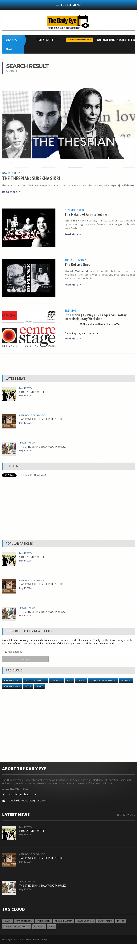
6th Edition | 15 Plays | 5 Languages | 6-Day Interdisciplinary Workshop (96, 317)
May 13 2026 (25, 422)
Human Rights (105, 921)
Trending (70, 310)
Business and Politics (35, 680)
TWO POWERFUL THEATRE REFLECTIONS (41, 419)
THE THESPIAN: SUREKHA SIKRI (31, 178)
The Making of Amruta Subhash (87, 214)
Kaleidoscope (25, 387)
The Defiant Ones (77, 264)
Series (51, 927)
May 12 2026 (25, 450)
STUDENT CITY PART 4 (40, 40)
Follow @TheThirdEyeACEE (34, 475)
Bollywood (56, 680)
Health (7, 921)
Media (28, 686)
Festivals (81, 680)
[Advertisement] (68, 509)
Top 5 (69, 680)
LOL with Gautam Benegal (17, 927)
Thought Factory (76, 260)
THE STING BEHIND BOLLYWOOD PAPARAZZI (42, 446)
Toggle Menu (68, 5)
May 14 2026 (25, 395)
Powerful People (12, 173)
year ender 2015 (12, 680)
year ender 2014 (24, 921)
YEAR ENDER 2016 (12, 686)
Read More (11, 191)
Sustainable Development (103, 680)
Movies (39, 686)
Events (120, 921)
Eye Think (39, 927)
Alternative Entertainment (80, 39)
